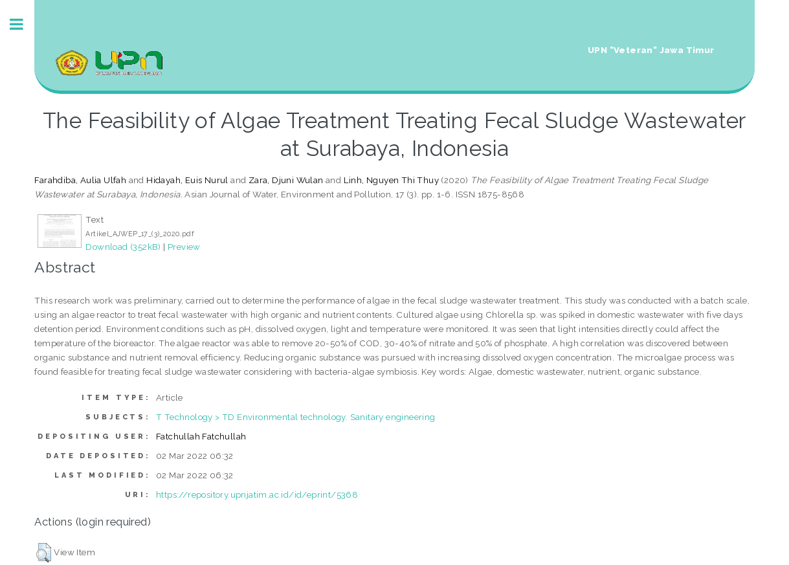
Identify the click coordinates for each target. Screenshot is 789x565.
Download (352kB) (123, 246)
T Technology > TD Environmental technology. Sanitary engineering (296, 417)
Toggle (23, 24)
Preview (184, 246)
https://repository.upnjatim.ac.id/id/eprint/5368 (257, 494)
